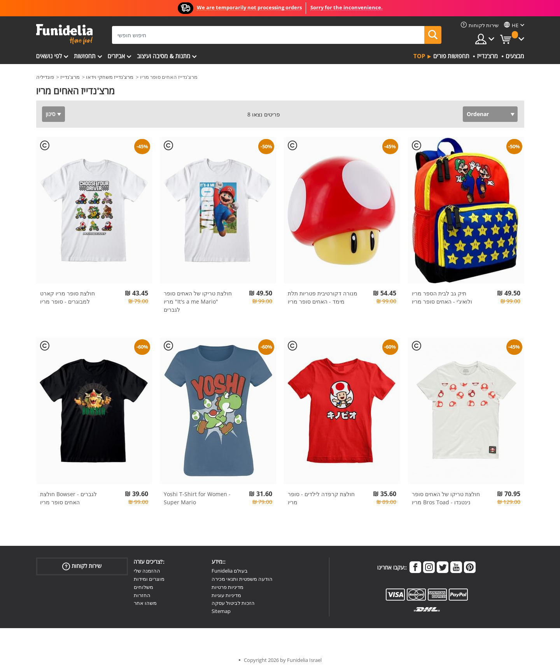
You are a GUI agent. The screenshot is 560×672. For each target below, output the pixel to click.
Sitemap (221, 611)
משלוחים (143, 586)
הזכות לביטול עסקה (233, 602)
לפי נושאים (49, 56)
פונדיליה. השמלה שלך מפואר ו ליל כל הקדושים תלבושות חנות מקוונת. (64, 34)
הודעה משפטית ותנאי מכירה (242, 578)
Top (419, 56)
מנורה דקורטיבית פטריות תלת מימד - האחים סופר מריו (322, 297)
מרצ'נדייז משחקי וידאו (109, 76)
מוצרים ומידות (149, 578)
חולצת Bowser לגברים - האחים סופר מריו (68, 498)
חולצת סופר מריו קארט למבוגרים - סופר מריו (67, 297)
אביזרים (116, 56)
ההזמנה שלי (147, 570)
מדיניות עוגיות (226, 595)
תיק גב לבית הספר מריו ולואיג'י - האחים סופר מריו (442, 297)
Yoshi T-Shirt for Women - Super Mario (197, 498)
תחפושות (85, 56)
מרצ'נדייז (70, 76)
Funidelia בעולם (230, 570)
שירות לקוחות (82, 566)
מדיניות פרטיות (227, 586)
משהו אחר (145, 602)
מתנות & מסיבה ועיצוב (163, 56)
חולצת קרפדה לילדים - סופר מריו (321, 498)
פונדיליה (45, 76)
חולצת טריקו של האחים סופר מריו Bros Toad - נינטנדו (446, 498)
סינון (51, 114)
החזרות (142, 595)
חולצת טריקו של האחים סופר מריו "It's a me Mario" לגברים (198, 301)
